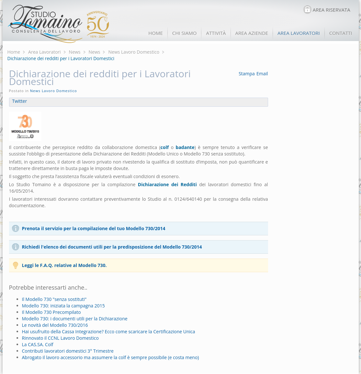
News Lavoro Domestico (133, 52)
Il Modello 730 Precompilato (51, 312)
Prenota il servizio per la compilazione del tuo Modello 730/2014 (93, 228)
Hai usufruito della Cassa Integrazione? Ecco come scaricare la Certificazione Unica (108, 331)
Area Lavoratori (44, 52)
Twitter (19, 101)
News (75, 52)
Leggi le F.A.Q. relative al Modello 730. (64, 265)
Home (13, 52)
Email (262, 73)
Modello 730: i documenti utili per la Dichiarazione (75, 318)
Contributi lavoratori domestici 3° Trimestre (68, 351)
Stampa (247, 73)
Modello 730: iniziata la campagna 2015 (63, 306)
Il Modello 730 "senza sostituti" (54, 299)
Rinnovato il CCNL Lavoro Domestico (60, 338)
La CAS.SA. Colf (37, 344)
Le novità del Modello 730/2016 (55, 325)
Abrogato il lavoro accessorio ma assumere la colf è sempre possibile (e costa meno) (110, 357)
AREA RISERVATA (331, 9)
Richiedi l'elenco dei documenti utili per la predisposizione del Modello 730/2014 (112, 247)
